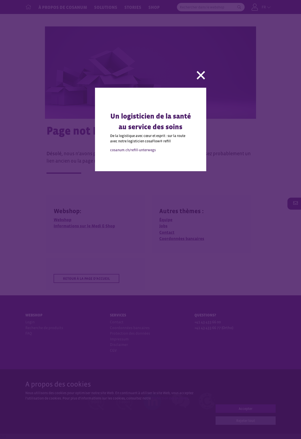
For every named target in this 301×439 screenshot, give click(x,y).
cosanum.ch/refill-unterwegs (133, 150)
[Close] (201, 73)
